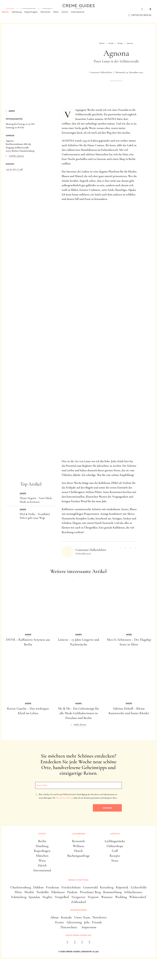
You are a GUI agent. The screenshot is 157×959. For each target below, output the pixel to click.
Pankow (72, 892)
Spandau (34, 897)
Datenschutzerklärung (64, 798)
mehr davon (80, 724)
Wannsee (107, 897)
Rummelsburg (112, 892)
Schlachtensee (133, 892)
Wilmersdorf (137, 897)
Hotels (78, 851)
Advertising (74, 922)
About (54, 917)
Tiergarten (78, 897)
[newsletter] (89, 943)
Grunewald (90, 887)
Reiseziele (78, 841)
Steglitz (47, 897)
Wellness (78, 846)
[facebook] (67, 943)
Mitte (18, 892)
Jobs (87, 922)
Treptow (93, 897)
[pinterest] (82, 943)
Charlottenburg (20, 887)
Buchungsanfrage (78, 856)
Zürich (68, 15)
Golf (115, 851)
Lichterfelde (139, 887)
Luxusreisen (28, 9)
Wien (59, 15)
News (115, 860)
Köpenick (122, 887)
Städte (10, 9)
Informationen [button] (78, 910)
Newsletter (99, 917)
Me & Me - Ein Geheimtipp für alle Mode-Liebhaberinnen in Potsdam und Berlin (78, 713)
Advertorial (116, 81)
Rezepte (115, 856)
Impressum (89, 927)
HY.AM (95, 951)
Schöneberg (18, 897)
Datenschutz (69, 927)
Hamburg (20, 15)
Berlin (9, 15)
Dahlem (38, 887)
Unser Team (82, 917)
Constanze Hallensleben (101, 72)
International (81, 15)
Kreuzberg (106, 887)
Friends (97, 922)
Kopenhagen (35, 15)
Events (59, 922)
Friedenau (52, 887)
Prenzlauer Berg (90, 892)
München (49, 15)
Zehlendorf (78, 902)
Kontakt (66, 917)
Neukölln (42, 892)
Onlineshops (115, 846)
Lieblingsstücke (115, 841)
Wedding (121, 897)
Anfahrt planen (16, 155)
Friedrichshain (71, 887)
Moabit (29, 892)
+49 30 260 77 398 (14, 169)
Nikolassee (58, 892)
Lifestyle (47, 9)
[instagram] (75, 943)
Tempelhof (62, 897)
